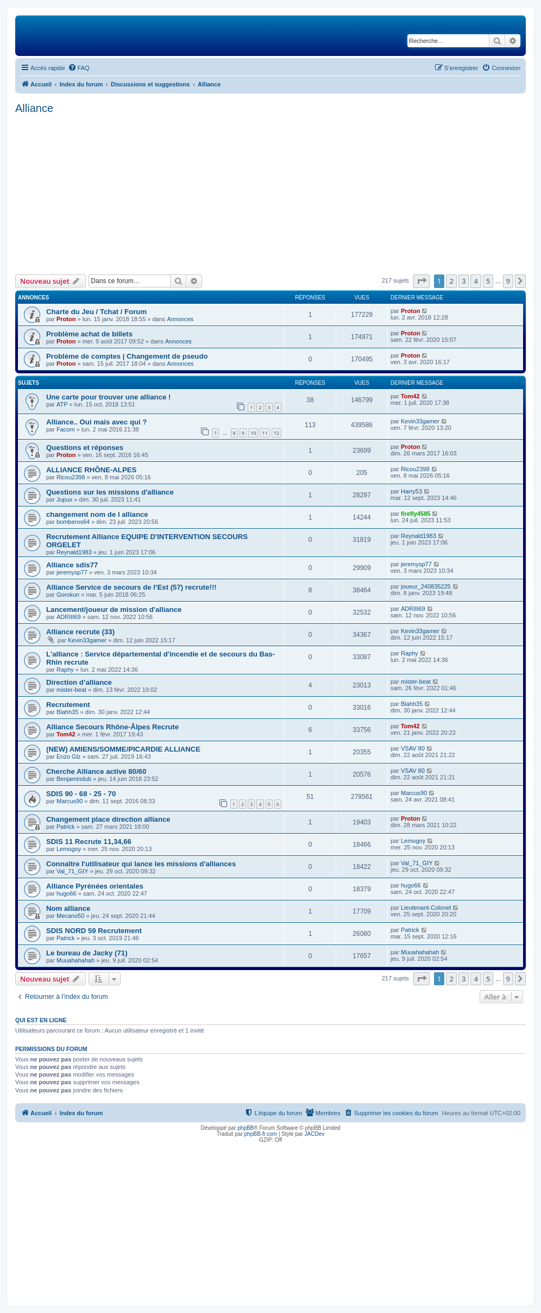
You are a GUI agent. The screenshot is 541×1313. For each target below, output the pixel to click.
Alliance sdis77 (72, 565)
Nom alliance (68, 908)
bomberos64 (73, 521)
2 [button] (451, 281)
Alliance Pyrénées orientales (94, 886)
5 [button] (488, 281)
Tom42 (410, 396)
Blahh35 (67, 712)
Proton (66, 319)
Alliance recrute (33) (80, 632)
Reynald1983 (74, 552)
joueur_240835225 (426, 586)
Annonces (180, 319)
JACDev (315, 1134)
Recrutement (68, 705)
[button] (421, 280)
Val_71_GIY (72, 871)
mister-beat (71, 689)
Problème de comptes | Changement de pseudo (127, 356)
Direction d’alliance (79, 682)
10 (253, 432)
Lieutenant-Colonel (426, 907)
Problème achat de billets (89, 334)
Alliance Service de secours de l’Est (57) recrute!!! (131, 587)
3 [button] (463, 281)
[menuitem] (79, 67)
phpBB (245, 1128)
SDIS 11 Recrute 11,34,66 (88, 841)
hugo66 (66, 893)
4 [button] (475, 281)
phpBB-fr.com (261, 1134)
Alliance (34, 108)
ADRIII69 (68, 617)
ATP (62, 404)
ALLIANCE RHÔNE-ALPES (91, 470)
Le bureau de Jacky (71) (87, 953)
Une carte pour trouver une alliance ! (108, 397)
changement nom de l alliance (97, 514)
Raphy (65, 669)
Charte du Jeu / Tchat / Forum (96, 312)
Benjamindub (73, 779)
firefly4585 (415, 513)
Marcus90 (69, 801)
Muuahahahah (75, 960)
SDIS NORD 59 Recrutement (94, 931)
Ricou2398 (70, 477)
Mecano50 (70, 915)
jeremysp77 (71, 572)
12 (276, 432)
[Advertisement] (270, 193)
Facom (65, 429)
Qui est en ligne (41, 1020)
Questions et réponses (84, 447)
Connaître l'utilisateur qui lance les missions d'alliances (141, 864)
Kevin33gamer (420, 421)
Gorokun (67, 594)
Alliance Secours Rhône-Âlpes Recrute (112, 727)
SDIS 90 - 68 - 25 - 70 (81, 794)
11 (264, 432)
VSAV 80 (413, 748)
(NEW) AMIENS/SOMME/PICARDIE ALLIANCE (123, 749)
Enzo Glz (68, 756)
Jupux (64, 499)
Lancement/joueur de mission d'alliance (113, 609)
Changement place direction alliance (108, 819)
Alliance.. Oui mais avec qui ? (96, 422)
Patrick (65, 826)
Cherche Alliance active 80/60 (96, 771)
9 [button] (508, 281)
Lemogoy (68, 849)
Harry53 (411, 491)
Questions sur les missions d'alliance (110, 492)
